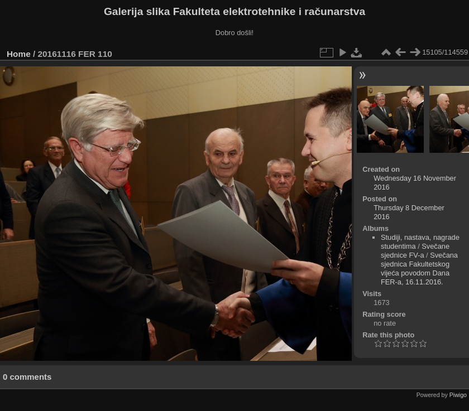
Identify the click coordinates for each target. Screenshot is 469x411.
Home (19, 54)
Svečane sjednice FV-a (415, 250)
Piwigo (458, 394)
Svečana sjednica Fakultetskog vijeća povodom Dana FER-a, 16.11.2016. (419, 268)
